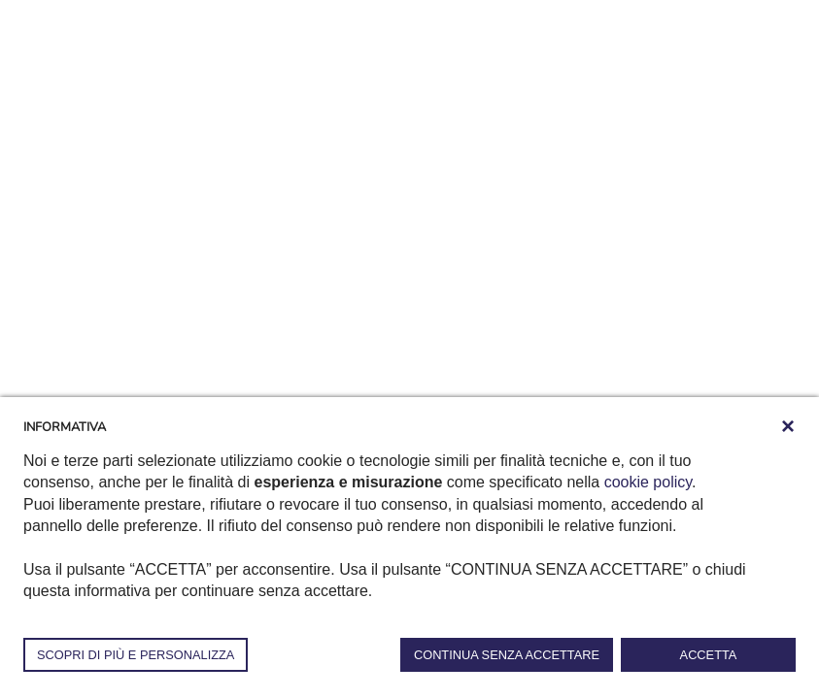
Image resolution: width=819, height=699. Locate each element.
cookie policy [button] (648, 482)
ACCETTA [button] (708, 655)
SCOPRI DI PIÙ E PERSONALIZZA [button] (135, 655)
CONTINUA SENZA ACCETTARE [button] (506, 655)
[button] (788, 426)
